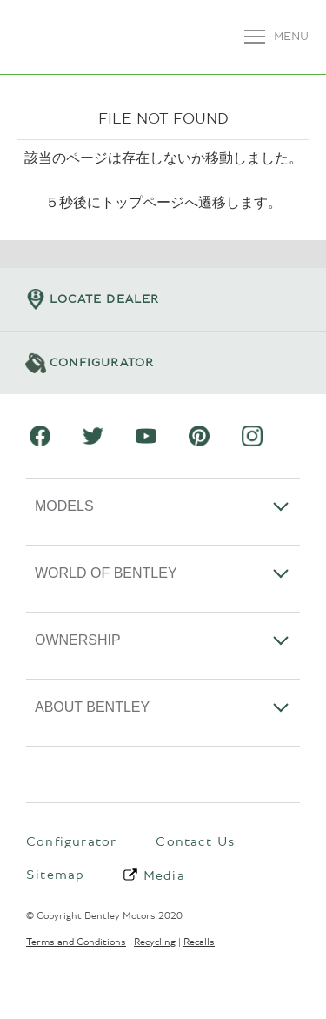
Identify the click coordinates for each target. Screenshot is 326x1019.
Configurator (71, 841)
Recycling (155, 941)
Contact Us (195, 841)
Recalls (199, 941)
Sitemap (55, 875)
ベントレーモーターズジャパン (53, 36)
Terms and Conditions (76, 941)
